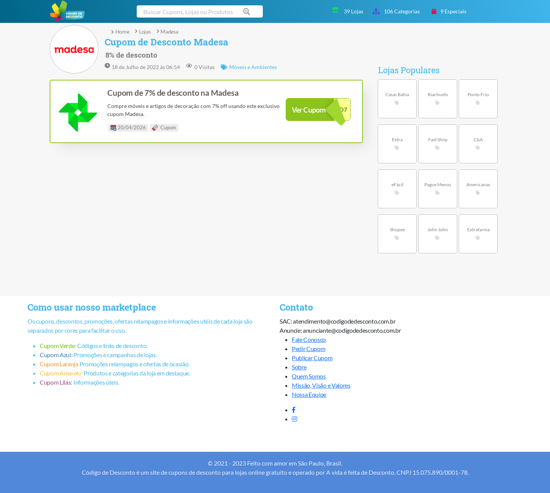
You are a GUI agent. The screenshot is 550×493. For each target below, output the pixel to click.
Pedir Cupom (308, 348)
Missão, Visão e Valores (321, 385)
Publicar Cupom (312, 357)
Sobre (299, 367)
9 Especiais (449, 11)
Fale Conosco (309, 339)
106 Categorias (396, 11)
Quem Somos (309, 376)
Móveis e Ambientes (249, 67)
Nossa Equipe (309, 394)
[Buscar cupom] (200, 11)
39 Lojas (356, 11)
